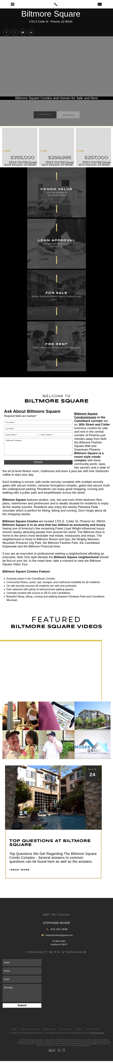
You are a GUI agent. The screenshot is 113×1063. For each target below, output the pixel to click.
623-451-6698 (59, 929)
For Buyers (49, 1029)
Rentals (68, 115)
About (79, 1029)
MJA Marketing (97, 1033)
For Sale (44, 115)
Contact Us (92, 1029)
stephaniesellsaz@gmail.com (59, 935)
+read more (19, 870)
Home (14, 1029)
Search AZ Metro (30, 1029)
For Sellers (65, 1029)
